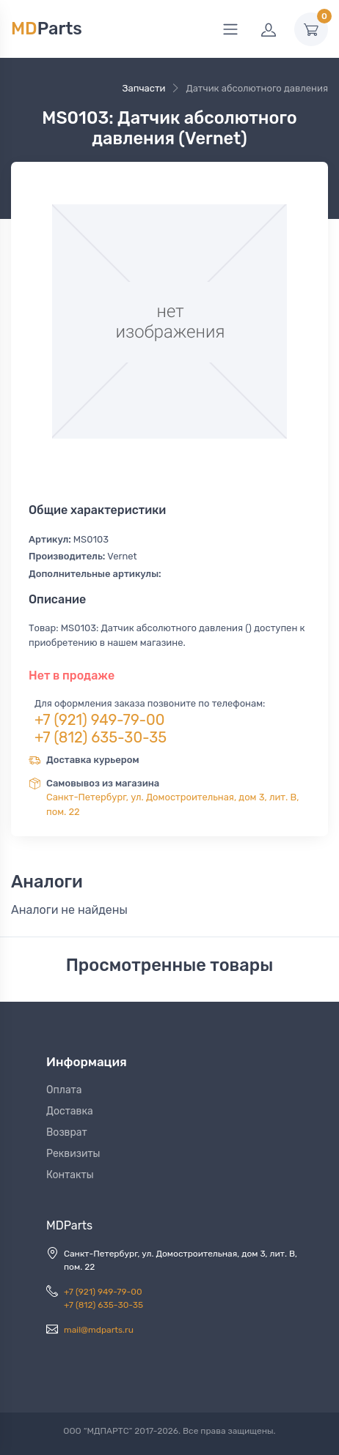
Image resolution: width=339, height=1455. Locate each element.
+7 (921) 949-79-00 (99, 720)
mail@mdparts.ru (99, 1330)
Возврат (66, 1132)
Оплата (64, 1090)
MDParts (69, 1225)
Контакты (70, 1175)
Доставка (69, 1111)
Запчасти (143, 88)
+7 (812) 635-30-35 (100, 737)
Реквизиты (73, 1153)
